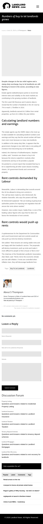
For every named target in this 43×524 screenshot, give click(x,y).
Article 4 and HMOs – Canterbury (14, 502)
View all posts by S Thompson (14, 300)
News (29, 30)
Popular (5, 475)
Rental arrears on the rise (11, 479)
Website (4, 359)
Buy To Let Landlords (17, 268)
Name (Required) (6, 336)
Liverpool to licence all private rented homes (18, 485)
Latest (13, 475)
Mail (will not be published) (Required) (12, 347)
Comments (21, 475)
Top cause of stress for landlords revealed (27, 308)
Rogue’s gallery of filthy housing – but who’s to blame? (21, 491)
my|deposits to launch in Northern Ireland (17, 496)
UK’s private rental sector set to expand (15, 306)
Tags (29, 475)
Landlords (30, 268)
